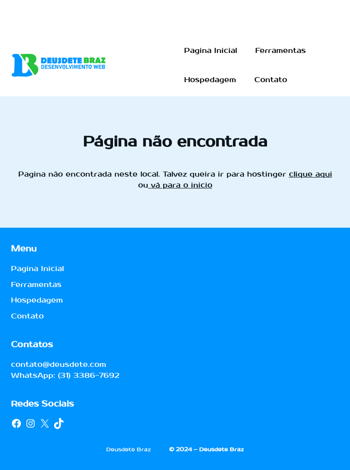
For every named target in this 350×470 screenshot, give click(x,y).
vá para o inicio (180, 185)
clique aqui (310, 174)
